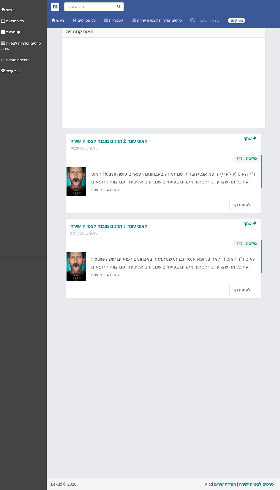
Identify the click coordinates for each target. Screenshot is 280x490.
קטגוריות (10, 32)
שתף (249, 138)
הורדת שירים (225, 484)
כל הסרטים (12, 21)
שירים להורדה (14, 60)
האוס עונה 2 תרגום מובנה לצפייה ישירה (108, 141)
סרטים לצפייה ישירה (256, 484)
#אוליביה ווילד (246, 158)
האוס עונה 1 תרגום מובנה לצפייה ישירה (108, 226)
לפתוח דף (241, 205)
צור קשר (10, 71)
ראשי (7, 10)
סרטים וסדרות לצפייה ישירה (21, 46)
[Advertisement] (24, 164)
